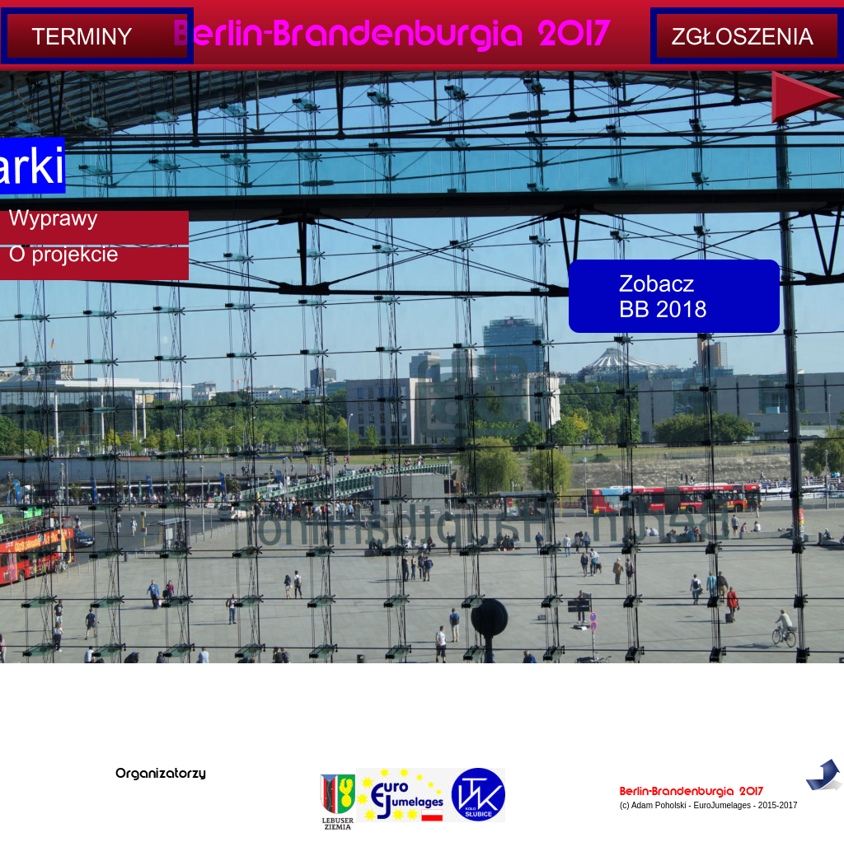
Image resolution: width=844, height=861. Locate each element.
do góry (823, 800)
